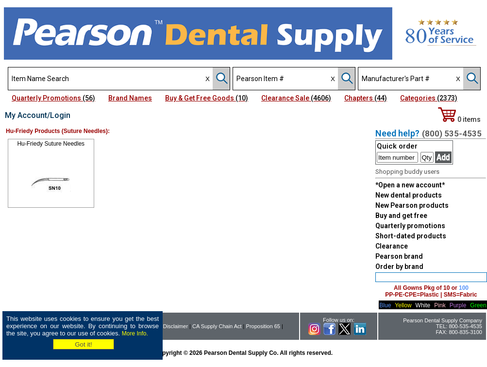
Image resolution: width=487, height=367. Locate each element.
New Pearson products (412, 205)
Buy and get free (401, 215)
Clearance (391, 246)
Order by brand (399, 266)
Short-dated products (410, 236)
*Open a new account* (410, 185)
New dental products (408, 195)
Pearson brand (399, 256)
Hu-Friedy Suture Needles (50, 143)
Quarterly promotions (410, 226)
